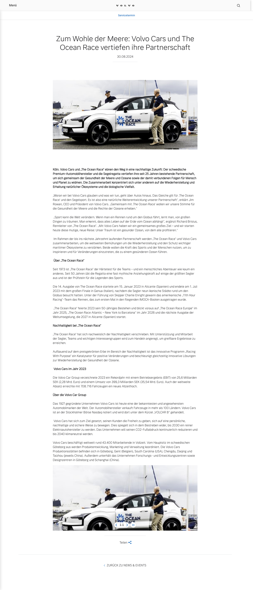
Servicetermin (126, 15)
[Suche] (238, 5)
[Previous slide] (116, 525)
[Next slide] (127, 525)
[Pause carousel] (133, 525)
